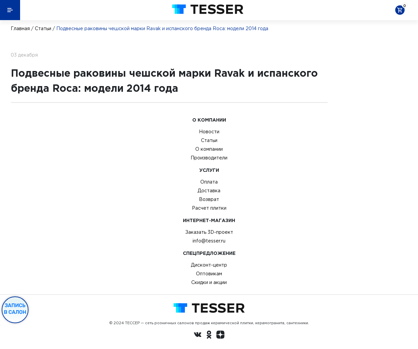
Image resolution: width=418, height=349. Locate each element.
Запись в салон (15, 308)
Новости (209, 131)
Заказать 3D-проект (209, 232)
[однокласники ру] (209, 336)
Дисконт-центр (209, 265)
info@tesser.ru (209, 240)
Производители (209, 157)
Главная (20, 28)
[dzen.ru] (220, 336)
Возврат (209, 199)
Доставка (209, 190)
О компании (209, 149)
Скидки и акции (209, 282)
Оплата (209, 182)
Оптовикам (209, 273)
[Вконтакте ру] (198, 336)
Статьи (43, 28)
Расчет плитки (209, 208)
